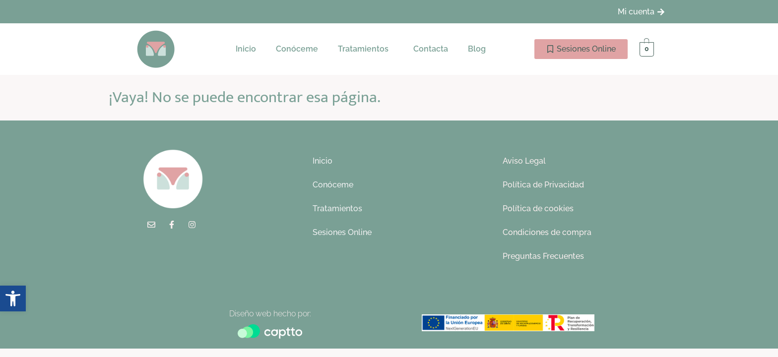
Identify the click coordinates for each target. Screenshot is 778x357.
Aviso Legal (524, 161)
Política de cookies (538, 208)
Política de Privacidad (543, 184)
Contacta (430, 49)
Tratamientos (363, 49)
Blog (477, 49)
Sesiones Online (342, 232)
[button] (365, 49)
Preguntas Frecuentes (543, 256)
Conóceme (297, 49)
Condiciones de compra (547, 232)
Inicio (246, 49)
